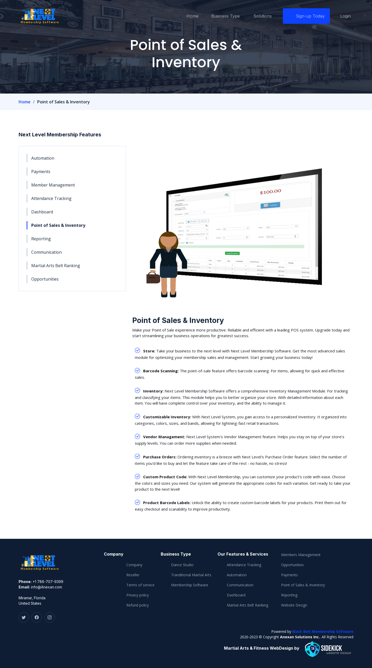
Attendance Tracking (51, 201)
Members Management (301, 555)
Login (345, 16)
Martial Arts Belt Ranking (55, 268)
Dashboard (42, 214)
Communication (46, 255)
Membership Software (189, 585)
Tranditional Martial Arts (191, 575)
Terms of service (140, 585)
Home (192, 16)
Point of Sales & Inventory (58, 228)
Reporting (41, 241)
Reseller (133, 575)
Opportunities (45, 282)
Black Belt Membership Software (322, 631)
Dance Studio (182, 565)
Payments (40, 174)
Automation (42, 161)
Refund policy (137, 605)
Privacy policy (137, 595)
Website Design (294, 605)
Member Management (53, 187)
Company (134, 565)
